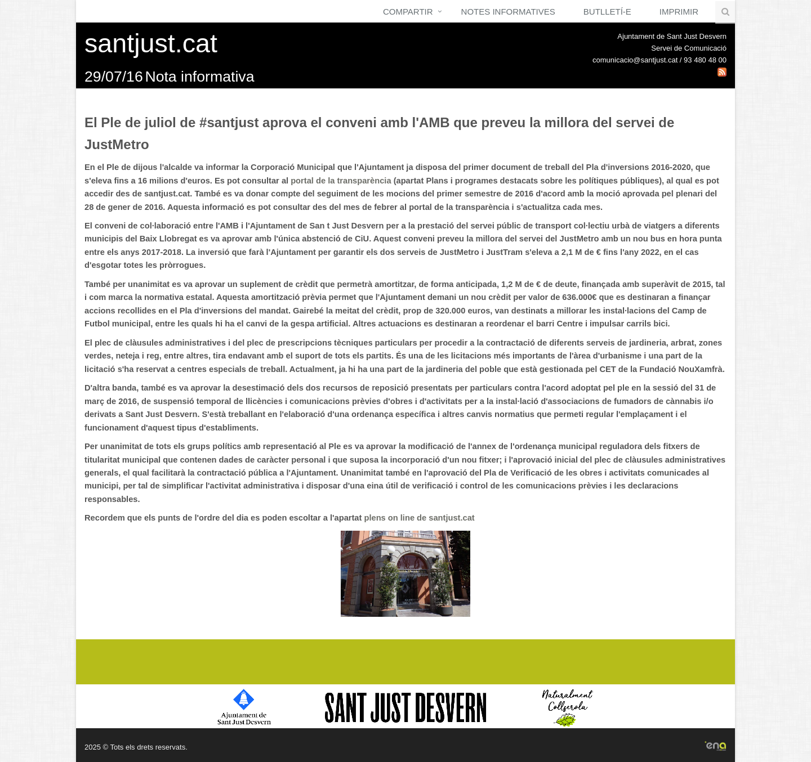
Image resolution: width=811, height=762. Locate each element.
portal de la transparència (341, 180)
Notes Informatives (508, 11)
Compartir (408, 11)
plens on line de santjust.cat (419, 517)
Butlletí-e (607, 11)
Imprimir (679, 11)
